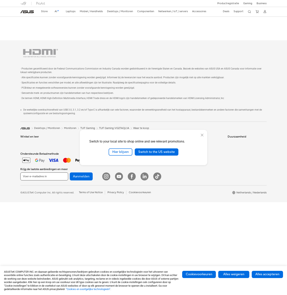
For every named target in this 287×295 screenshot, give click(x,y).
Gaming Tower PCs (31, 200)
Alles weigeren (233, 274)
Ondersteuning (81, 27)
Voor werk (26, 146)
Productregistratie (228, 3)
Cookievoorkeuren (199, 274)
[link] (27, 11)
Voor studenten (29, 157)
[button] (247, 3)
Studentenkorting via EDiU (160, 235)
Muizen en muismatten (116, 167)
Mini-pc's (25, 206)
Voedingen (68, 175)
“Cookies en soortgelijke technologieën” (88, 289)
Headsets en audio (113, 173)
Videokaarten (70, 157)
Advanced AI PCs (155, 187)
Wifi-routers (69, 212)
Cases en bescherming (116, 185)
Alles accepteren (267, 274)
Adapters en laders (114, 191)
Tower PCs (26, 194)
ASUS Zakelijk (153, 199)
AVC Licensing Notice (157, 211)
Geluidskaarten (70, 181)
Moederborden (71, 151)
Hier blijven (120, 152)
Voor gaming (27, 163)
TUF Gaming (87, 119)
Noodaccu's (110, 203)
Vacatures (150, 169)
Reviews (61, 27)
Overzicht (25, 27)
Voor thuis (26, 140)
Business (262, 3)
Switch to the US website (156, 152)
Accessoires (27, 176)
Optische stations (72, 187)
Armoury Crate (153, 223)
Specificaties (44, 27)
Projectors (68, 139)
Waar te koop (141, 119)
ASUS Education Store (158, 205)
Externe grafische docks (76, 193)
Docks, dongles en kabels (117, 197)
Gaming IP (109, 209)
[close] (202, 135)
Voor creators (28, 151)
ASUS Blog (151, 217)
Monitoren (68, 133)
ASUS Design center (157, 193)
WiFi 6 (65, 206)
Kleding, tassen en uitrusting (119, 179)
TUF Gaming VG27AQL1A (43, 20)
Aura (147, 229)
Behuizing (67, 163)
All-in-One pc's (29, 188)
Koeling (66, 169)
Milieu (231, 139)
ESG (230, 133)
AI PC (148, 181)
